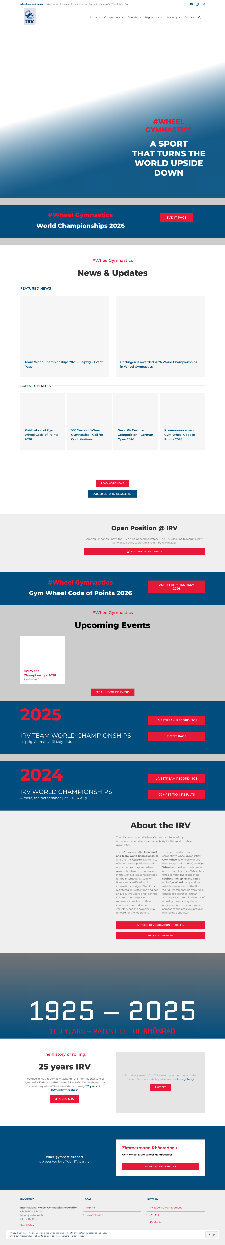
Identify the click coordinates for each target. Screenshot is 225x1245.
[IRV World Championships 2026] (42, 650)
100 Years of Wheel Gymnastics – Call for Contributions (87, 434)
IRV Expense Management (165, 1207)
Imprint (90, 1207)
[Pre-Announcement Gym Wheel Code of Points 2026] (182, 408)
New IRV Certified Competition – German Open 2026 (135, 434)
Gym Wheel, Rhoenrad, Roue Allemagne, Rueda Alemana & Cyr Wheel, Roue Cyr (87, 4)
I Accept (160, 1087)
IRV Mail (154, 1215)
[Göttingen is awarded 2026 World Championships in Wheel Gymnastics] (160, 325)
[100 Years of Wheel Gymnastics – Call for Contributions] (89, 408)
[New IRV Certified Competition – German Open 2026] (136, 408)
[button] (199, 17)
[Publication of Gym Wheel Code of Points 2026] (42, 408)
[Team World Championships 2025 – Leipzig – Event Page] (64, 325)
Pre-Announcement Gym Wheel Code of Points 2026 (179, 434)
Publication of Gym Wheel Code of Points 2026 (41, 434)
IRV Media (155, 1222)
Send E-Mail (27, 1225)
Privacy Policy (185, 1079)
